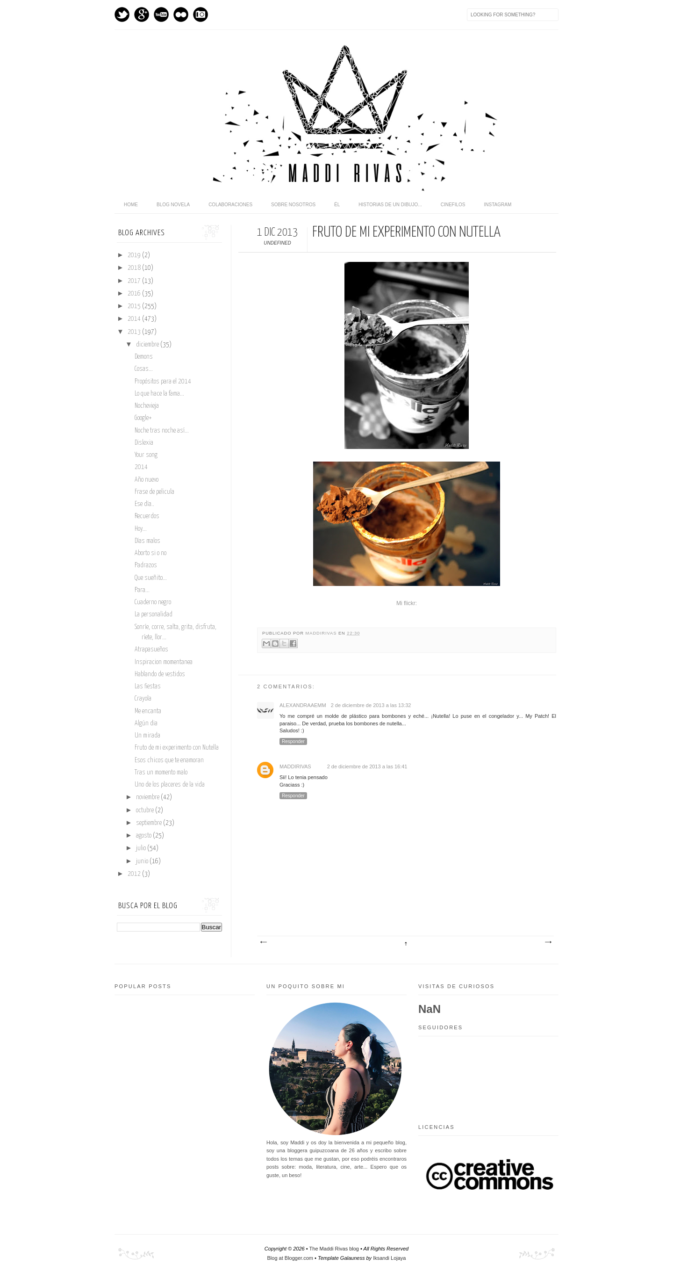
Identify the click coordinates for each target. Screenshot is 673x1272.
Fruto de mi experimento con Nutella (177, 747)
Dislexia (144, 443)
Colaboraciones (230, 204)
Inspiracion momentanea (164, 662)
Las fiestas (148, 686)
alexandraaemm (302, 705)
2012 (135, 874)
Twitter (122, 14)
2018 (135, 268)
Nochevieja (147, 406)
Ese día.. (144, 504)
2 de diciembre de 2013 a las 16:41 (367, 766)
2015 (135, 306)
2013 (135, 332)
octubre (145, 810)
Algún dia (146, 723)
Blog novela (173, 204)
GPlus (141, 14)
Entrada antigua (548, 942)
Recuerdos (147, 516)
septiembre (149, 823)
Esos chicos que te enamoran (169, 760)
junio (143, 861)
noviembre (148, 797)
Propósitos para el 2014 (163, 381)
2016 (135, 293)
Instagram (200, 14)
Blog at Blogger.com (290, 1258)
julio (141, 848)
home (131, 204)
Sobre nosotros (293, 204)
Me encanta (148, 711)
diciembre (148, 344)
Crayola (143, 698)
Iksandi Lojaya (389, 1258)
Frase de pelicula (154, 492)
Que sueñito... (151, 578)
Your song (146, 455)
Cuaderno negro (153, 602)
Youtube (161, 14)
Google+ (143, 418)
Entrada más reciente (263, 942)
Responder (293, 741)
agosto (144, 835)
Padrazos (146, 565)
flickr (180, 14)
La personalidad (153, 614)
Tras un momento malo (161, 772)
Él (337, 204)
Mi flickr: (406, 603)
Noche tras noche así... (162, 430)
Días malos (147, 541)
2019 (135, 255)
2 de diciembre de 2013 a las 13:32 (371, 705)
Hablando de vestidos (160, 674)
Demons (144, 357)
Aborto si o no (150, 553)
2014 (135, 319)
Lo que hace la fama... (159, 393)
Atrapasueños (151, 649)
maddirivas (322, 633)
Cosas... (144, 369)
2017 (135, 281)
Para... (142, 590)
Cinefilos (453, 204)
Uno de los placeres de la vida (170, 784)
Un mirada (147, 735)
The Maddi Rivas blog (334, 1248)
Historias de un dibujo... (390, 204)
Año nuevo (146, 480)
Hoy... (141, 529)
